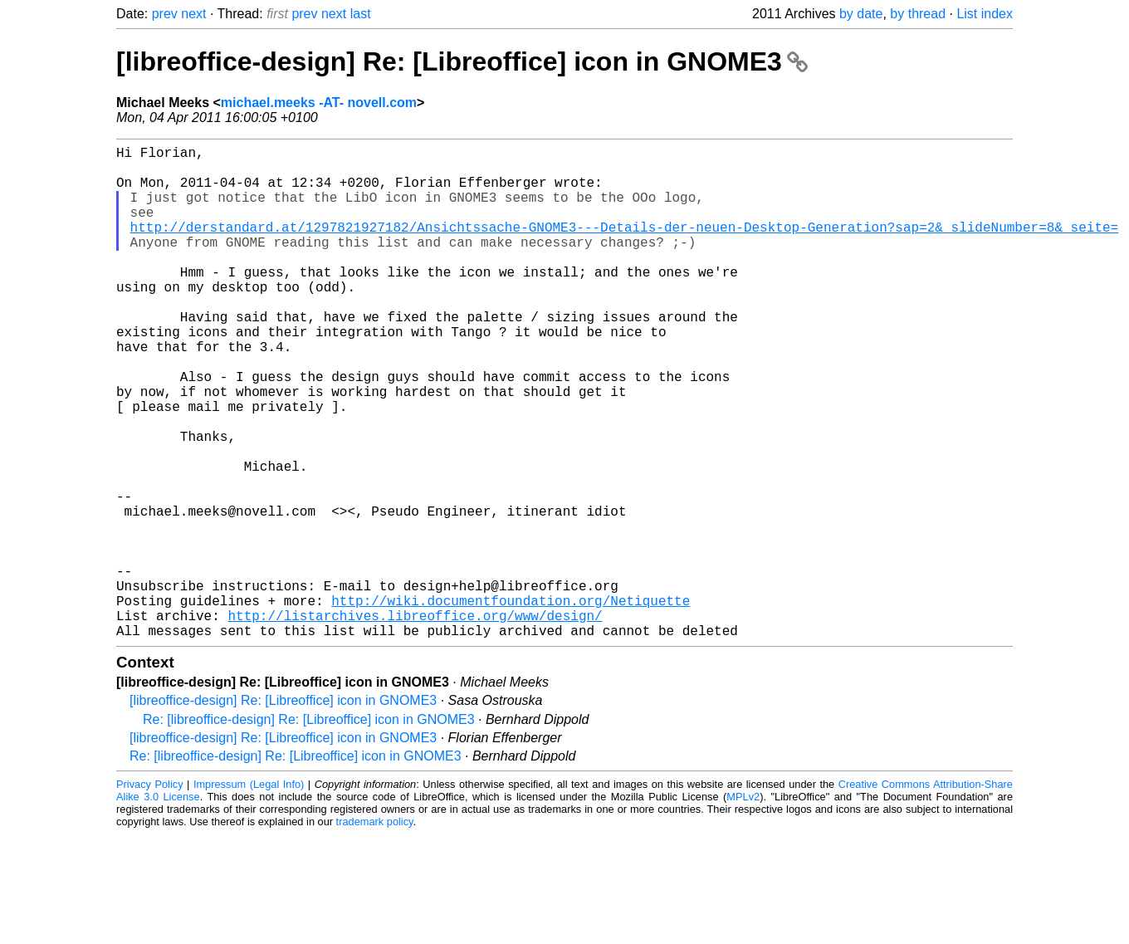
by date (860, 14)
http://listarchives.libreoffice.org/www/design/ (414, 721)
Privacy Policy (149, 894)
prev (165, 14)
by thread (918, 14)
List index (984, 14)
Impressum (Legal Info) (248, 894)
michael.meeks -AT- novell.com (319, 102)
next (193, 14)
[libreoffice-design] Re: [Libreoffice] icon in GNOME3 (462, 61)
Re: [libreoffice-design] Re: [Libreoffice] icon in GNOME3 (309, 829)
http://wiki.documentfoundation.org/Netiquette (510, 703)
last (360, 14)
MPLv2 (743, 906)
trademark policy (374, 931)
